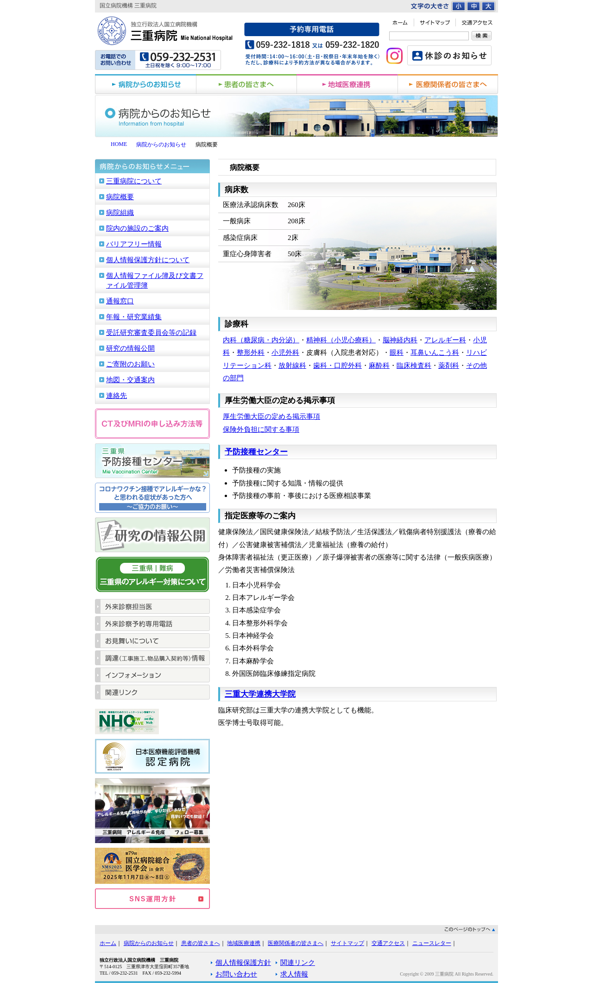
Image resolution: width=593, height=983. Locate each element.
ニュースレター (431, 943)
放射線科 (292, 365)
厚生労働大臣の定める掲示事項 (271, 416)
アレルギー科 (445, 340)
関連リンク (297, 962)
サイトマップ (347, 943)
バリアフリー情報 (134, 244)
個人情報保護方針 (243, 962)
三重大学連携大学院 (260, 694)
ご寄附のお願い (130, 364)
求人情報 (294, 974)
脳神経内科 (400, 340)
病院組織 (120, 212)
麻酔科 (379, 365)
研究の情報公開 (130, 348)
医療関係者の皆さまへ (295, 943)
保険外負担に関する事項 (261, 429)
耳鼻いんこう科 (434, 352)
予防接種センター (256, 451)
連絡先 (116, 395)
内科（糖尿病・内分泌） (261, 340)
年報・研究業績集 (134, 317)
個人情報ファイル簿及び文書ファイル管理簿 (154, 280)
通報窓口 (120, 301)
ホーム (108, 943)
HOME (119, 144)
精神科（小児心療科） (341, 340)
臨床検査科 (414, 365)
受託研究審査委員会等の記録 (151, 332)
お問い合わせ (236, 974)
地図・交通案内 (130, 380)
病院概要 (120, 197)
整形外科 (251, 352)
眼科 (397, 352)
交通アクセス (388, 943)
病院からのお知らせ (161, 144)
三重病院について (134, 181)
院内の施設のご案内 (137, 228)
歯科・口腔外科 (337, 365)
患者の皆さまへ (200, 943)
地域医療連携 (243, 943)
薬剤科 (448, 365)
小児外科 (285, 352)
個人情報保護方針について (147, 260)
